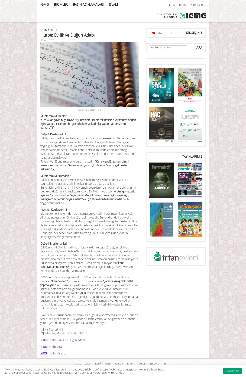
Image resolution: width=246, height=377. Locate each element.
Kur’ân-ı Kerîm (103, 363)
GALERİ (119, 363)
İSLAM (113, 4)
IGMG (44, 4)
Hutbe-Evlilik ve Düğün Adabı (67, 340)
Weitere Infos (116, 372)
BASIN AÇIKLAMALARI (88, 4)
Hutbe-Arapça (57, 347)
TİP (165, 363)
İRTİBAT (172, 5)
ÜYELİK (142, 363)
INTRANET (155, 363)
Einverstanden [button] (232, 370)
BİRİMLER (61, 4)
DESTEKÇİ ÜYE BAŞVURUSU (192, 5)
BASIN (88, 363)
